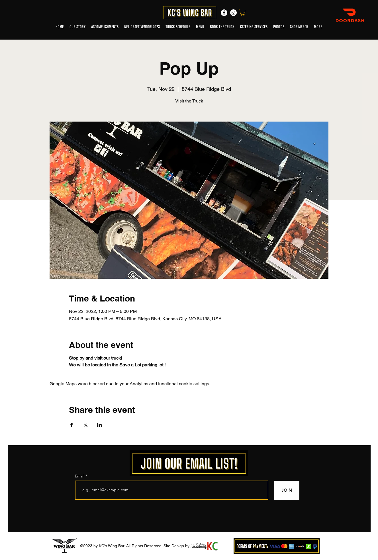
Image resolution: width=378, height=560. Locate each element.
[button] (242, 12)
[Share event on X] (85, 425)
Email (80, 476)
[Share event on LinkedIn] (99, 425)
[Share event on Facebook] (71, 425)
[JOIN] (286, 490)
